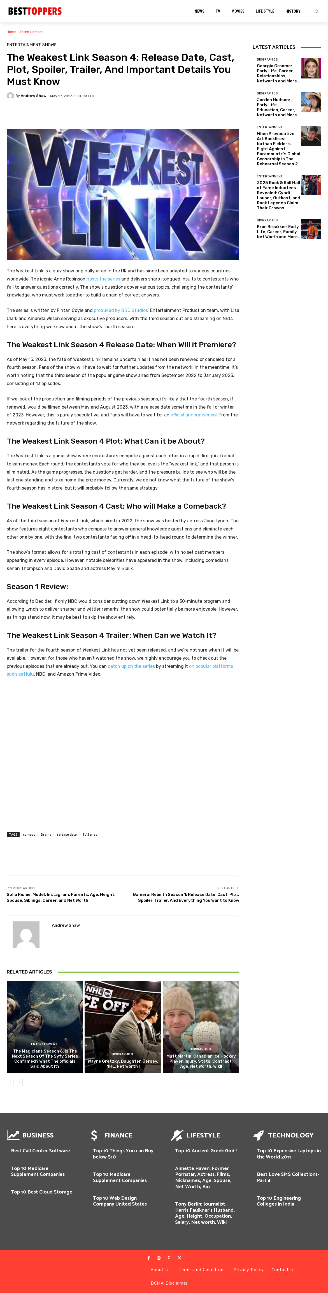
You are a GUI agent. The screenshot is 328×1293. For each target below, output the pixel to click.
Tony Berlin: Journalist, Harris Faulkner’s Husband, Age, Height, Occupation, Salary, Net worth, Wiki (205, 1213)
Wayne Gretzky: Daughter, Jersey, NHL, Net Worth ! (123, 1064)
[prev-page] (10, 1082)
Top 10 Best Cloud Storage (41, 1192)
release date (67, 834)
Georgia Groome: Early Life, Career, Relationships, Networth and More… (278, 73)
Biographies (122, 1054)
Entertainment (31, 31)
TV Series (89, 834)
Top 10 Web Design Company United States (120, 1201)
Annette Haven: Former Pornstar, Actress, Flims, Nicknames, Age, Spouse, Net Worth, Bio (203, 1177)
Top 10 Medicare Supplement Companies (38, 1171)
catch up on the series (131, 666)
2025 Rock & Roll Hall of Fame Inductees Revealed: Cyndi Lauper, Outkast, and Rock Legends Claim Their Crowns (278, 195)
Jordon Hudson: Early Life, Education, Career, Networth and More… (278, 107)
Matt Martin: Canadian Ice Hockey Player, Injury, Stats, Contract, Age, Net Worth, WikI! (201, 1061)
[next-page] (19, 1082)
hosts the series (103, 279)
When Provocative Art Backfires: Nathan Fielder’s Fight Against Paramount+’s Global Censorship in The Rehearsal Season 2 (278, 148)
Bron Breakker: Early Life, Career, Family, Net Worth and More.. (278, 231)
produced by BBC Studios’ (121, 310)
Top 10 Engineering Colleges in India (279, 1201)
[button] (316, 11)
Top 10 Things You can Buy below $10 (123, 1154)
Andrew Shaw (33, 96)
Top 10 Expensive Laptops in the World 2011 (289, 1154)
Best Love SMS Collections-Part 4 (288, 1177)
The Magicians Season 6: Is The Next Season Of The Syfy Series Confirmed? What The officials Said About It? (45, 1059)
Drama (46, 834)
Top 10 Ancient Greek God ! (206, 1151)
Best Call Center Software (40, 1151)
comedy (29, 834)
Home (11, 31)
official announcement (194, 415)
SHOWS (49, 45)
